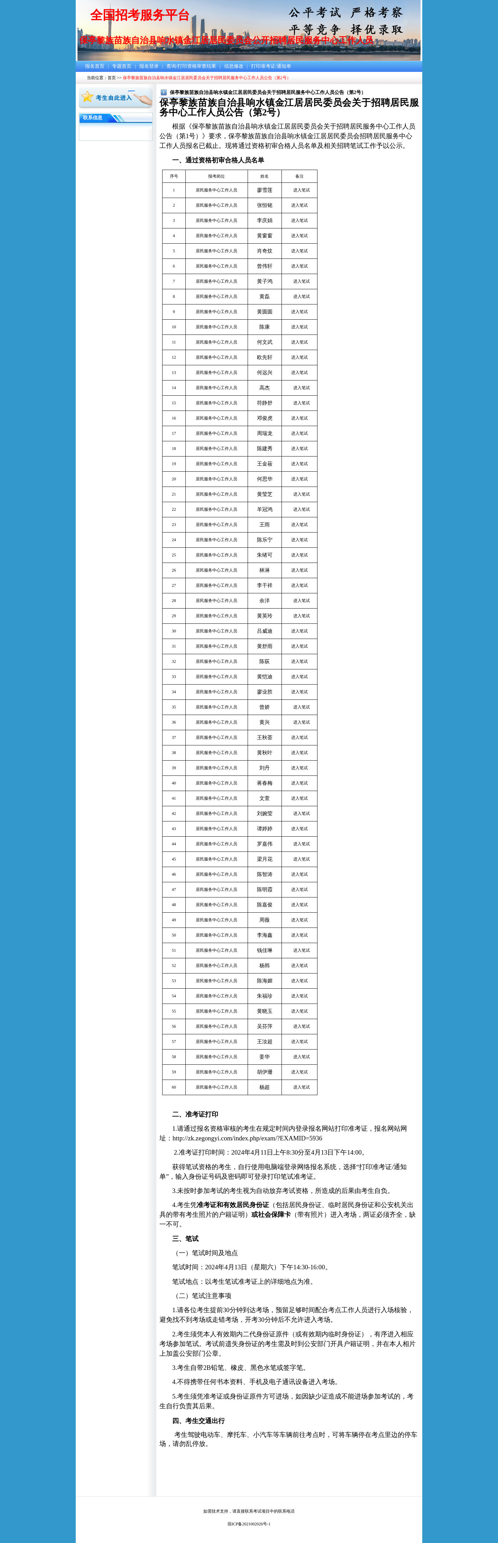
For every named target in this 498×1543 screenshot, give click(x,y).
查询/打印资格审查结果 (191, 66)
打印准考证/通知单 (271, 66)
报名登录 (149, 66)
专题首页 (121, 66)
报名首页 (94, 66)
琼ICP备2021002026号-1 (249, 1524)
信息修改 (233, 66)
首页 (112, 77)
